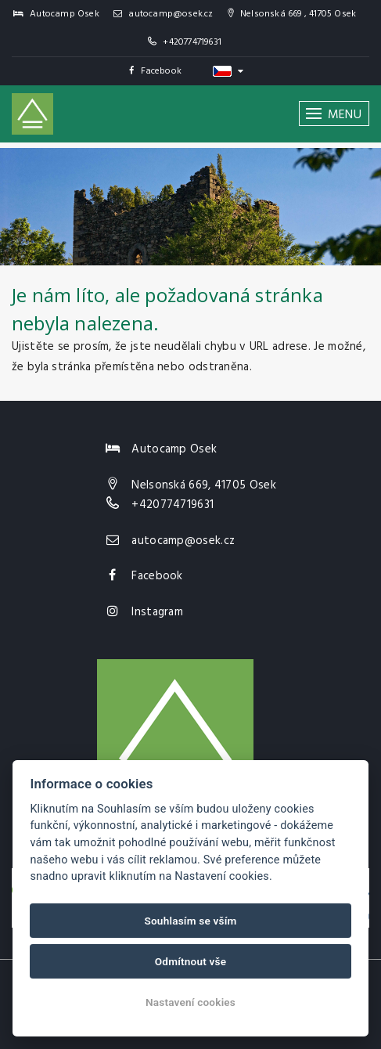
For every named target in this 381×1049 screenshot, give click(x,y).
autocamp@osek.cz (163, 14)
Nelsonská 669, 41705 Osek (203, 485)
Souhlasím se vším (190, 920)
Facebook (155, 71)
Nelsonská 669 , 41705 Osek (292, 14)
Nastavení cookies (190, 1002)
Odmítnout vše (191, 961)
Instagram (157, 612)
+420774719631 (192, 42)
